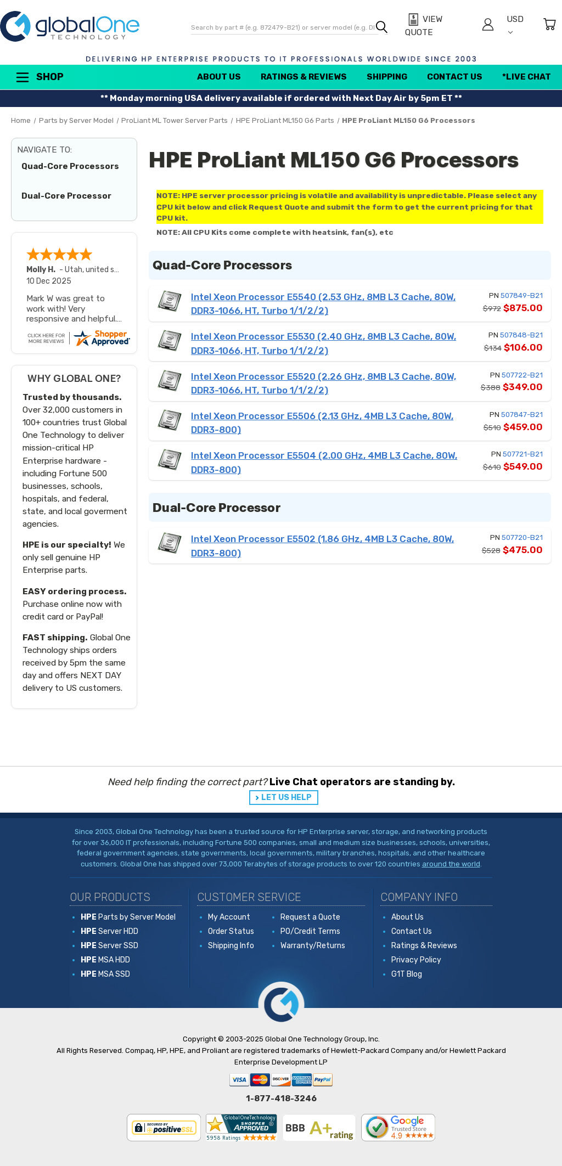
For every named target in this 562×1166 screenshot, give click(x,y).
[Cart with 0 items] (549, 26)
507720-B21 (522, 537)
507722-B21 (522, 375)
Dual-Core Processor (66, 196)
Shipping (387, 77)
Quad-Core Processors (70, 166)
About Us (219, 77)
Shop (39, 77)
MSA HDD (105, 960)
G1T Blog (406, 974)
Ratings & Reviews (304, 77)
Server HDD (109, 931)
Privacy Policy (416, 960)
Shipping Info (231, 945)
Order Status (231, 931)
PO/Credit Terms (310, 931)
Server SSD (109, 945)
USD (515, 24)
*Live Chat (526, 77)
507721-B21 (523, 454)
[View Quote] (437, 26)
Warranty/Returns (312, 945)
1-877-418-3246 (281, 1098)
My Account (229, 917)
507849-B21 (522, 295)
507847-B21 (522, 414)
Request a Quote (310, 917)
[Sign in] (488, 26)
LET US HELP (286, 797)
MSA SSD (105, 974)
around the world (451, 864)
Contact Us (454, 77)
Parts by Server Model (128, 917)
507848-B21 (521, 335)
